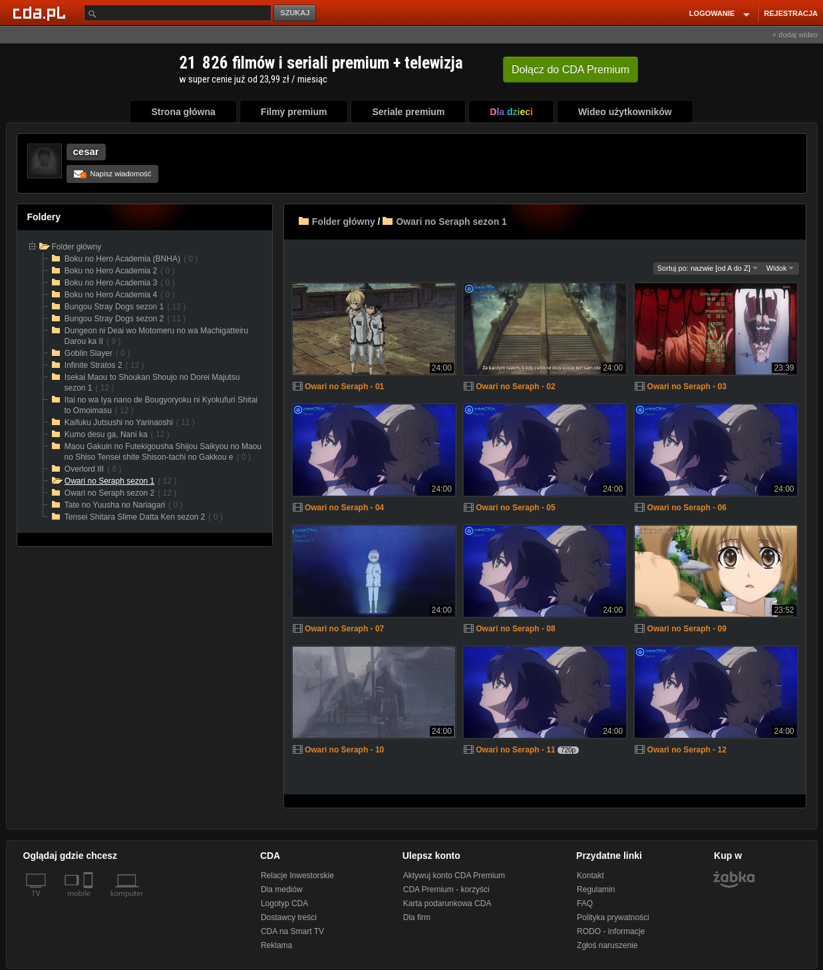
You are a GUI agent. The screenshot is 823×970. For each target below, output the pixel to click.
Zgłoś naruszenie (607, 945)
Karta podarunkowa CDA (447, 903)
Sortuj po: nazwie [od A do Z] (707, 268)
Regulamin (596, 889)
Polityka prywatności (613, 917)
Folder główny (343, 221)
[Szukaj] (177, 13)
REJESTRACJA (791, 13)
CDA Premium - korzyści (446, 889)
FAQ (585, 903)
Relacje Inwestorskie (297, 875)
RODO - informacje (611, 931)
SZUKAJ (294, 13)
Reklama (276, 945)
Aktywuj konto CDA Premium (454, 875)
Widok (780, 268)
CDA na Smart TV (292, 931)
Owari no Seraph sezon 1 (451, 221)
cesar (86, 151)
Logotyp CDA (284, 903)
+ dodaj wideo (795, 35)
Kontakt (590, 875)
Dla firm (416, 917)
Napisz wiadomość (113, 173)
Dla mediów (282, 889)
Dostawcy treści (289, 917)
